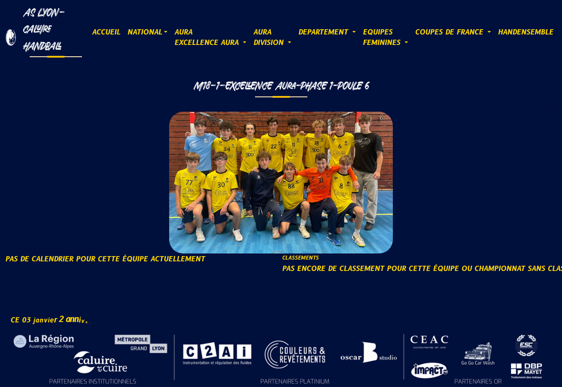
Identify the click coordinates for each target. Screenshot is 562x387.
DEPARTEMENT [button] (324, 32)
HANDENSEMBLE (525, 32)
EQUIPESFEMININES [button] (383, 37)
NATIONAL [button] (144, 32)
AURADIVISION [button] (269, 37)
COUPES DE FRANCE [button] (450, 32)
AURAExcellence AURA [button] (207, 37)
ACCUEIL (106, 32)
